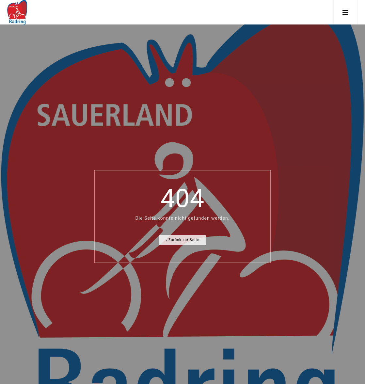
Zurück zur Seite (182, 240)
